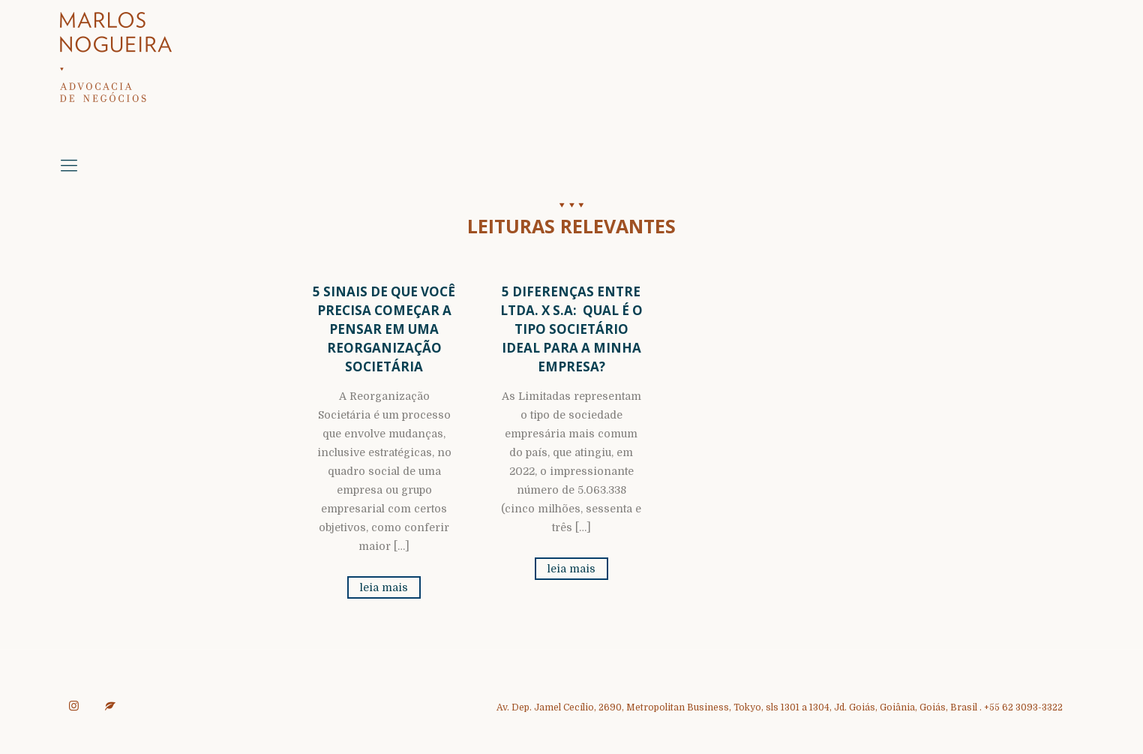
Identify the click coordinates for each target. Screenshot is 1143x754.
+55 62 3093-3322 (1023, 707)
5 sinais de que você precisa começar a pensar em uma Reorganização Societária (384, 329)
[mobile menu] (69, 166)
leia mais (384, 587)
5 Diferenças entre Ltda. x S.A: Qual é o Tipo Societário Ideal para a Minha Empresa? (571, 329)
